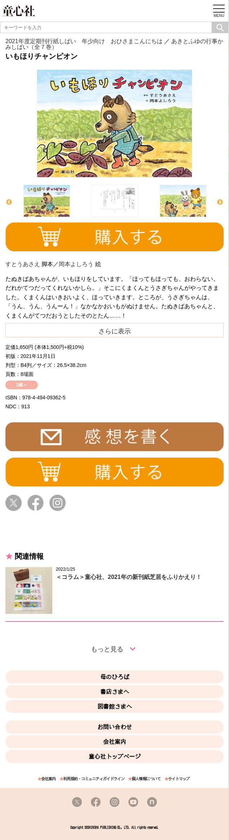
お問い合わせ (114, 727)
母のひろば (114, 677)
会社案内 (114, 742)
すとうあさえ (22, 264)
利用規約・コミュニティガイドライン (93, 779)
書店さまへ (114, 692)
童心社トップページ (115, 756)
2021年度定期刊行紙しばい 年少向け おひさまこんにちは (84, 41)
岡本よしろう (76, 264)
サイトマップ (179, 779)
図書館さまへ (114, 706)
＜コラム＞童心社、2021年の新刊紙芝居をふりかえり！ (129, 577)
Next (220, 202)
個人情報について (146, 779)
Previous (9, 202)
